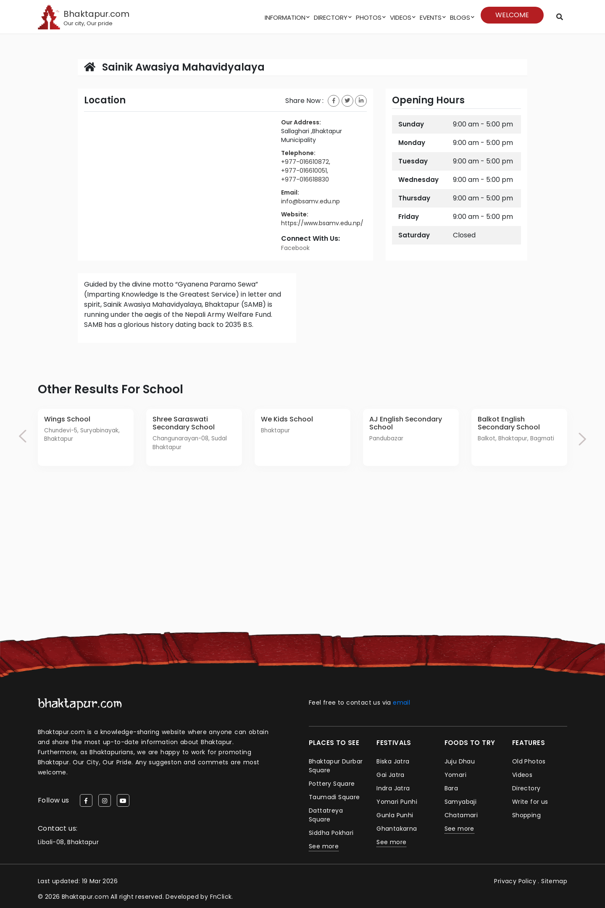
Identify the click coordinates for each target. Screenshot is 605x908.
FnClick (221, 896)
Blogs (460, 17)
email (401, 702)
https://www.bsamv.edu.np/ (322, 223)
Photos (368, 17)
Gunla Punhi (394, 815)
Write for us (530, 801)
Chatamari (461, 815)
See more (324, 846)
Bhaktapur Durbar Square (336, 765)
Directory (330, 17)
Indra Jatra (393, 788)
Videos (400, 17)
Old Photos (529, 761)
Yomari (455, 775)
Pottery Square (332, 783)
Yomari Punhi (396, 801)
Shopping (526, 815)
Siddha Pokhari (331, 833)
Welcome (512, 15)
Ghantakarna (396, 828)
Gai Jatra (390, 775)
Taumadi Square (334, 797)
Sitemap (554, 881)
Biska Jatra (392, 761)
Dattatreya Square (326, 815)
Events (431, 17)
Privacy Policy (515, 881)
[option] (86, 437)
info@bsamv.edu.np (310, 201)
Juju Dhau (460, 761)
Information (285, 17)
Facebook (295, 248)
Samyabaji (461, 801)
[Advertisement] (302, 573)
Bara (451, 788)
